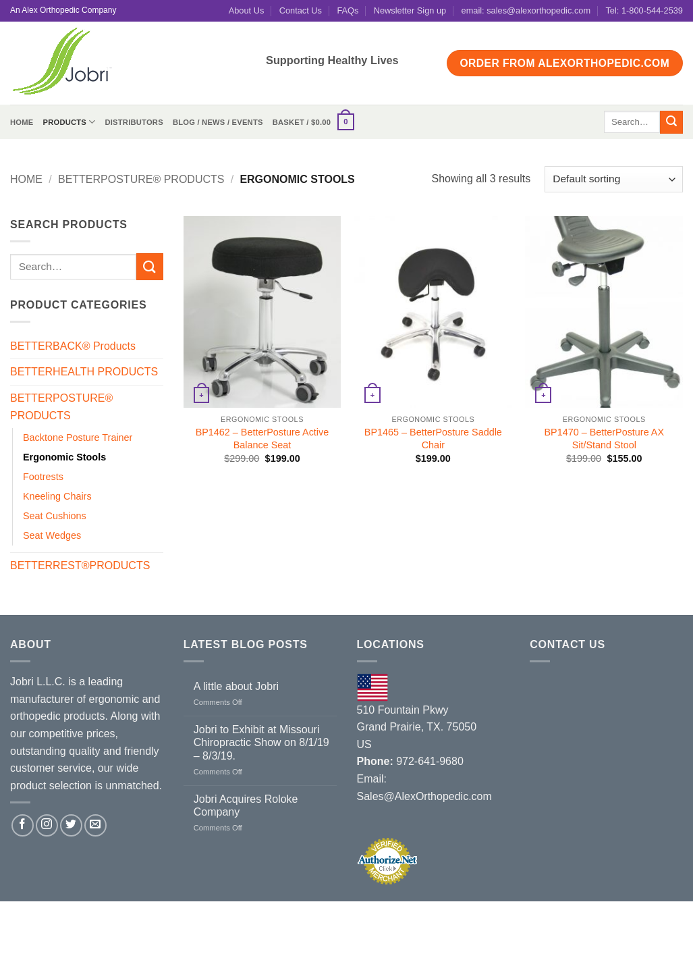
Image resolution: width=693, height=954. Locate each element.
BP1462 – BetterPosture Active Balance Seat (262, 438)
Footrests (43, 476)
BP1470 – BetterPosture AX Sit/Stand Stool (604, 438)
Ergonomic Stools (64, 457)
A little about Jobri (236, 686)
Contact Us (300, 10)
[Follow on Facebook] (22, 825)
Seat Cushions (54, 515)
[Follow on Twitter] (71, 825)
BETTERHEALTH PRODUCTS (84, 371)
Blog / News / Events (218, 122)
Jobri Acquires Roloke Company (246, 805)
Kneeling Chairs (57, 496)
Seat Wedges (52, 535)
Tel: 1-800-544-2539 (644, 10)
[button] (313, 122)
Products (69, 121)
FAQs (347, 10)
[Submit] (671, 122)
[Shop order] (614, 179)
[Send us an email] (95, 825)
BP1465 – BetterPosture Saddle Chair (433, 438)
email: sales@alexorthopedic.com (526, 10)
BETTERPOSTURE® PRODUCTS (141, 179)
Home (21, 122)
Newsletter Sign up (410, 10)
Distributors (134, 122)
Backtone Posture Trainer (77, 437)
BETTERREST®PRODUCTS (80, 565)
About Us (247, 10)
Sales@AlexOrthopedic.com (424, 796)
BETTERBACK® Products (73, 346)
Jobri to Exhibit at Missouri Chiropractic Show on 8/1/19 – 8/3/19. (261, 742)
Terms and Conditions (373, 916)
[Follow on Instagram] (47, 825)
